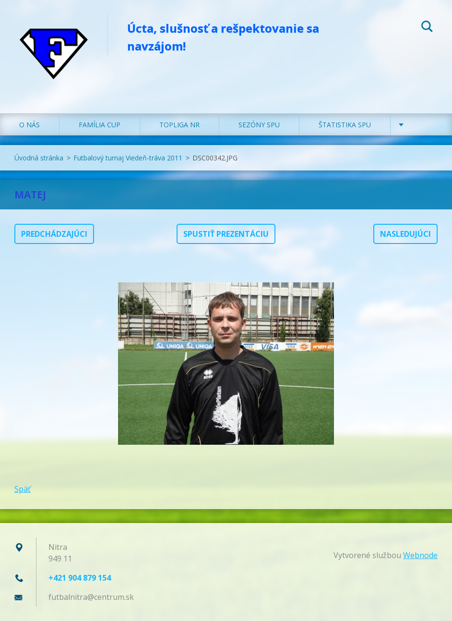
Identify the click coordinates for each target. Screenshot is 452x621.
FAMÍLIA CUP (99, 124)
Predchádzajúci (54, 234)
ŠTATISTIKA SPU (345, 124)
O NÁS (29, 124)
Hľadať (427, 28)
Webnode (420, 555)
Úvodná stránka (38, 157)
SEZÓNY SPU (259, 124)
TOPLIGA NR (179, 124)
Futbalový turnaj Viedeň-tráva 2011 (127, 157)
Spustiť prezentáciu (226, 234)
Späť (22, 489)
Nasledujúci (405, 234)
